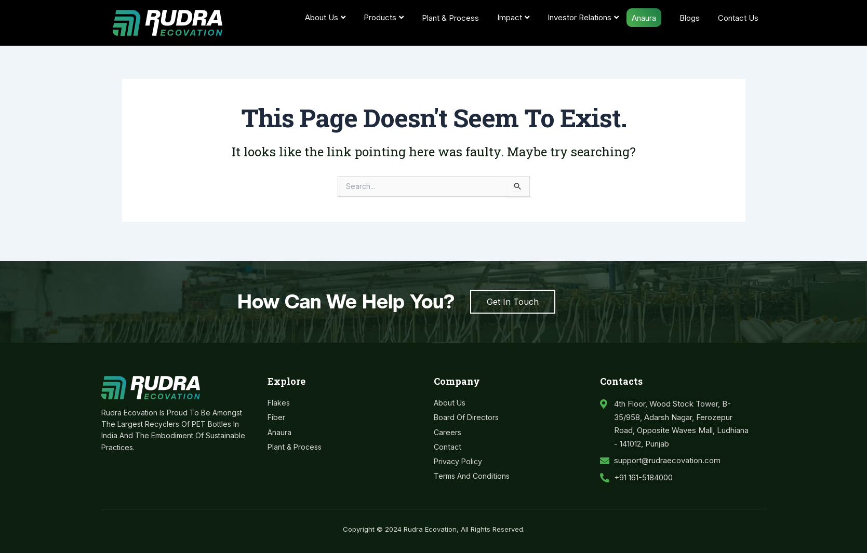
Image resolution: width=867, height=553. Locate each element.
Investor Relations (583, 17)
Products (384, 17)
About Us (325, 17)
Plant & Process (450, 18)
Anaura (644, 18)
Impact (513, 17)
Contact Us (738, 18)
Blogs (689, 18)
